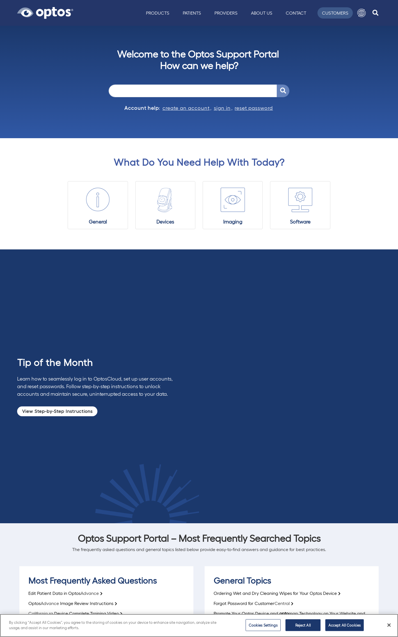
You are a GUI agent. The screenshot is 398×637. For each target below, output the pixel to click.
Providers (225, 12)
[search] (375, 13)
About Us (261, 12)
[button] (361, 13)
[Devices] (165, 205)
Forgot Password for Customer (252, 603)
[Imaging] (232, 205)
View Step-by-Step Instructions (57, 411)
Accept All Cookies (344, 625)
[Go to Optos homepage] (45, 12)
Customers (335, 12)
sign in (222, 108)
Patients (192, 12)
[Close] (389, 625)
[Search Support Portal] (283, 91)
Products (157, 12)
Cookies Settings (263, 625)
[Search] (193, 91)
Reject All (303, 625)
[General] (97, 205)
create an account (186, 108)
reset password (254, 108)
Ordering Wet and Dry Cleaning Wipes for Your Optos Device (275, 593)
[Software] (300, 205)
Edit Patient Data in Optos (63, 593)
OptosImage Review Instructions (70, 603)
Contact (296, 12)
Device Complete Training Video (73, 613)
